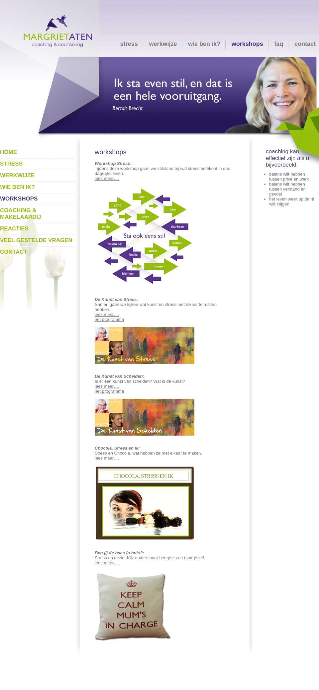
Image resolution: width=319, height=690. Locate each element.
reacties (14, 228)
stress (129, 44)
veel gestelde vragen (36, 240)
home (8, 152)
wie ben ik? (204, 44)
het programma (109, 319)
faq (278, 44)
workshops (247, 44)
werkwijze (163, 44)
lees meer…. (107, 178)
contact (305, 44)
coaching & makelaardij (20, 213)
